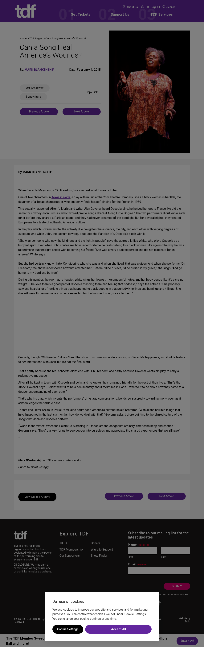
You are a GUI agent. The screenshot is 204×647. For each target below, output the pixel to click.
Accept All (118, 629)
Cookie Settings (68, 629)
